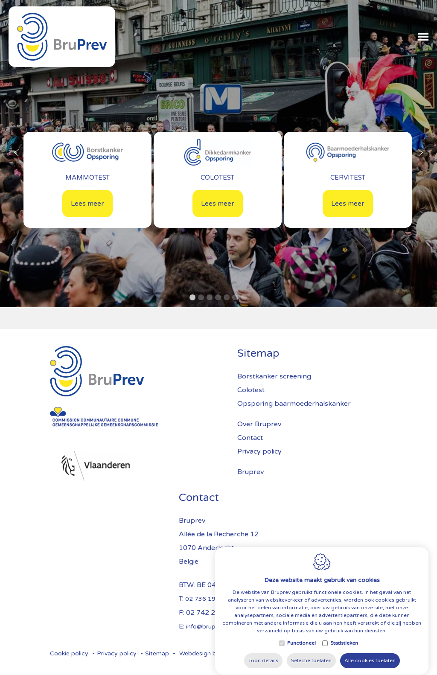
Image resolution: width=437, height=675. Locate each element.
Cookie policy (69, 653)
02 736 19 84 (205, 598)
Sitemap (157, 653)
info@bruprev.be (209, 626)
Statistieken (344, 658)
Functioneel (301, 658)
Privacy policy (117, 653)
